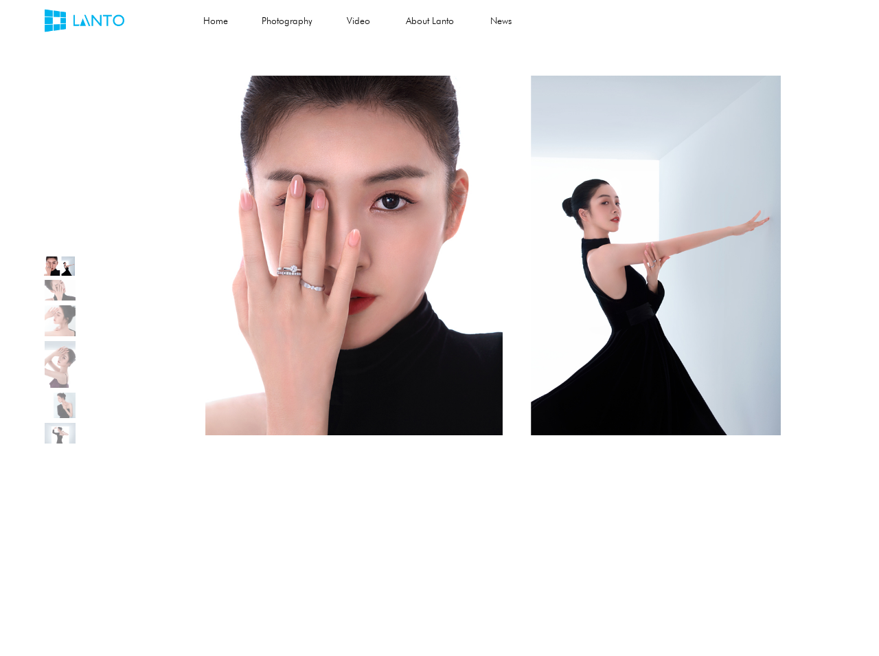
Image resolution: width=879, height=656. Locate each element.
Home (215, 20)
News (501, 20)
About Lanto (430, 20)
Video (358, 20)
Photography (287, 20)
